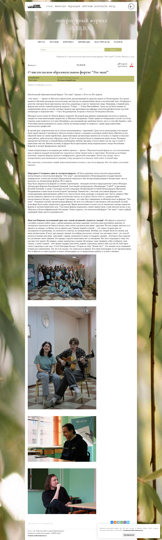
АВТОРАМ (87, 6)
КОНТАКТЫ (100, 6)
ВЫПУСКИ (60, 6)
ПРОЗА (41, 42)
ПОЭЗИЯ (54, 42)
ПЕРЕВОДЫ (84, 42)
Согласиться (129, 535)
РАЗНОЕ (118, 42)
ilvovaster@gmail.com (66, 80)
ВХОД (112, 6)
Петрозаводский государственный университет (50, 531)
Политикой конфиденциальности (133, 530)
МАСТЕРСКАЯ (102, 42)
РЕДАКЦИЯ (74, 6)
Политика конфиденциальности (37, 535)
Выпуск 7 (32, 65)
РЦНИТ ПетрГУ (56, 533)
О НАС (49, 6)
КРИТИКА (68, 42)
